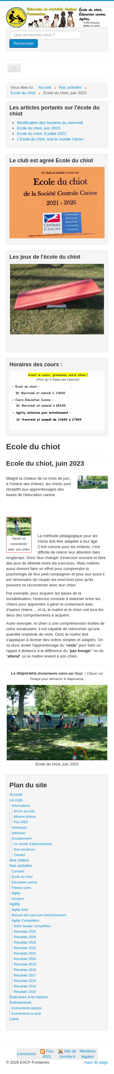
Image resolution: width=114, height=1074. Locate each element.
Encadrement (21, 838)
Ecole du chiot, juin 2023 (38, 128)
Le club (15, 800)
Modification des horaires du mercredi (50, 122)
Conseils (18, 871)
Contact (19, 855)
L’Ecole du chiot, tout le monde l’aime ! (51, 139)
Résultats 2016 (25, 980)
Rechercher (23, 43)
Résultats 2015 (25, 986)
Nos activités (20, 865)
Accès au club (24, 811)
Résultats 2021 (25, 953)
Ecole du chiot (22, 877)
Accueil (15, 794)
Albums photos (25, 816)
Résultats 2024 (25, 937)
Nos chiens (19, 860)
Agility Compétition (25, 920)
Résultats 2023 (25, 942)
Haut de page (96, 1062)
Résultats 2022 (25, 948)
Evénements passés (27, 1008)
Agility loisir (20, 909)
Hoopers (18, 898)
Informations (21, 805)
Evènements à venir (26, 1013)
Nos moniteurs (24, 849)
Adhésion (19, 833)
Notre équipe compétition (32, 926)
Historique (19, 827)
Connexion (26, 1054)
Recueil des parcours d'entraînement (39, 915)
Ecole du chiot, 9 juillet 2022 (41, 133)
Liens (14, 1019)
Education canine (24, 882)
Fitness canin (21, 887)
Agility (16, 893)
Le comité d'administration (33, 844)
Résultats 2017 (25, 975)
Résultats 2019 (25, 964)
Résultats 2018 (25, 970)
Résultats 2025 (25, 931)
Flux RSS (21, 822)
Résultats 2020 (25, 959)
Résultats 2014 (25, 991)
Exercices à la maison (28, 997)
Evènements (20, 1002)
